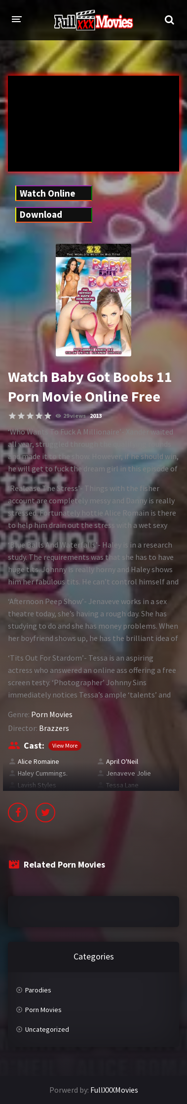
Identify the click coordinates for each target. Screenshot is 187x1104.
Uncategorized (47, 1029)
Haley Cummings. (43, 773)
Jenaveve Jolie (128, 773)
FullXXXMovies (114, 1090)
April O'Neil (122, 761)
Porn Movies (52, 714)
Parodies (38, 990)
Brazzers (54, 728)
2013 (96, 415)
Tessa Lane (122, 785)
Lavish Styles (37, 785)
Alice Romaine (38, 761)
